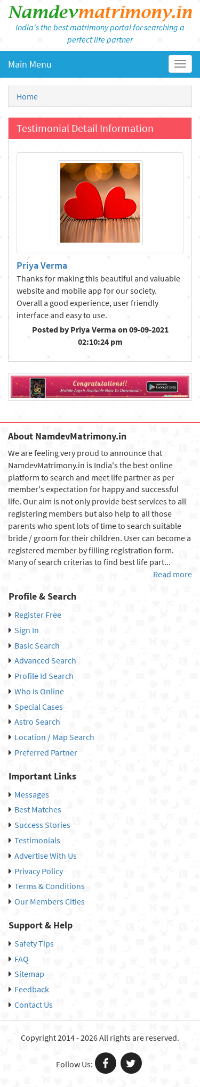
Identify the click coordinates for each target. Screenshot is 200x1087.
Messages (29, 794)
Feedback (29, 989)
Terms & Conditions (47, 886)
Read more (172, 574)
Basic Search (34, 645)
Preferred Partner (43, 752)
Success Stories (39, 824)
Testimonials (34, 840)
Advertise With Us (43, 855)
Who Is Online (36, 691)
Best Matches (35, 809)
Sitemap (26, 973)
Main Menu (30, 64)
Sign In (24, 630)
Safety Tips (31, 943)
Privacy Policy (36, 871)
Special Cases (36, 706)
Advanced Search (42, 660)
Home (27, 96)
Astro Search (34, 721)
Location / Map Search (51, 737)
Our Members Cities (47, 901)
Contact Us (31, 1004)
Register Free (35, 614)
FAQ (19, 958)
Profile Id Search (41, 675)
